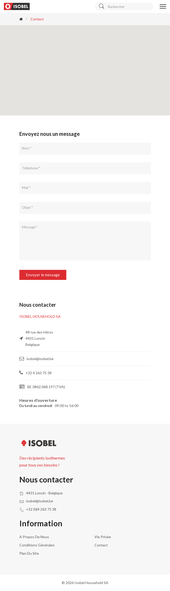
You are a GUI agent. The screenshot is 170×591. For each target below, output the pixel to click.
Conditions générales (37, 545)
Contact (101, 545)
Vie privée (102, 537)
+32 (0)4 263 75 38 (41, 509)
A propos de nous (34, 537)
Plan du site (29, 553)
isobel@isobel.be (39, 501)
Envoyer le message (43, 274)
